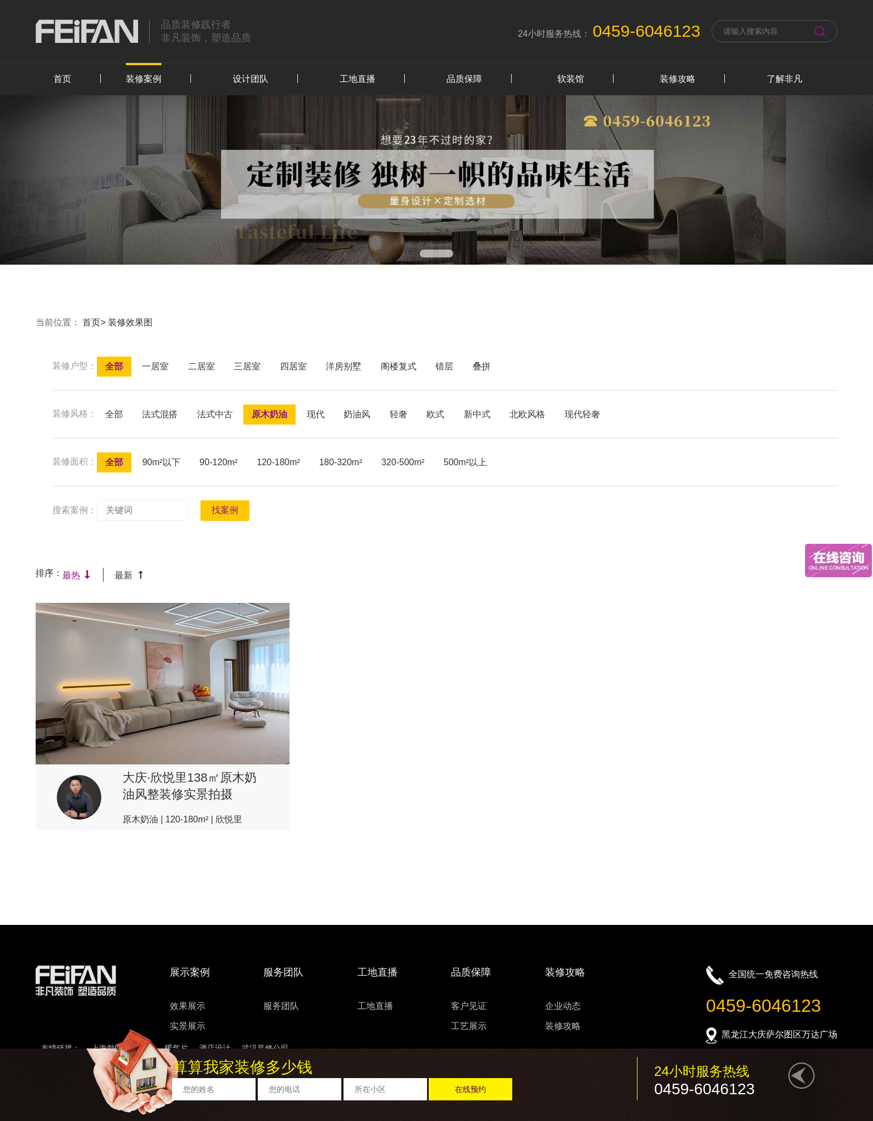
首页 (62, 79)
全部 (114, 366)
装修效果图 (130, 322)
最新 (129, 575)
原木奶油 (269, 414)
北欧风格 (527, 414)
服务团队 (281, 1006)
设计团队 (250, 79)
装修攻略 (677, 79)
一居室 (155, 366)
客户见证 (469, 1006)
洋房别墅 (343, 366)
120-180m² (278, 462)
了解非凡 (784, 79)
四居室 (293, 366)
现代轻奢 (582, 414)
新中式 (477, 414)
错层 (444, 366)
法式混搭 (160, 414)
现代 (316, 414)
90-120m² (218, 462)
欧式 (435, 414)
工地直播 (357, 79)
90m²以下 (161, 462)
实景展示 (187, 1026)
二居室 (201, 366)
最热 (77, 575)
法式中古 (215, 414)
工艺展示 (469, 1026)
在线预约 (470, 1089)
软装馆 (570, 79)
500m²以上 (465, 462)
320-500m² (402, 462)
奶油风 (357, 414)
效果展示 (187, 1006)
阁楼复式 (398, 366)
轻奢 (399, 414)
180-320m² (340, 462)
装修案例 (143, 79)
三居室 (247, 366)
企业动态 (563, 1006)
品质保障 (464, 79)
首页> (95, 322)
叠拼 (482, 366)
